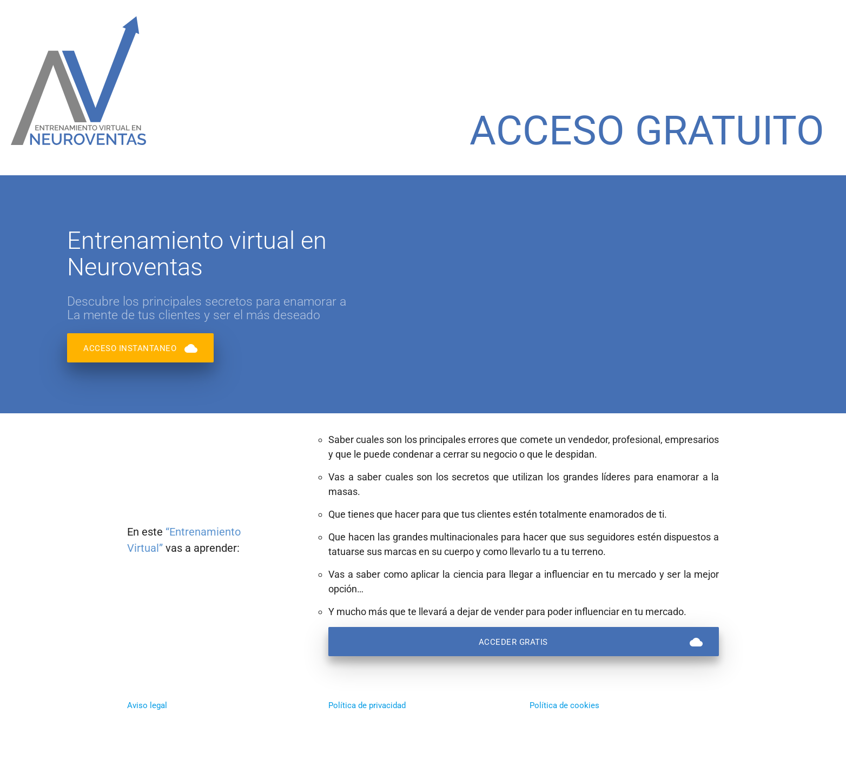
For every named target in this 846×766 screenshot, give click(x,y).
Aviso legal (147, 705)
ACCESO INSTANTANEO (140, 347)
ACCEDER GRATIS (591, 641)
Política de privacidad (367, 705)
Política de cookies (564, 705)
